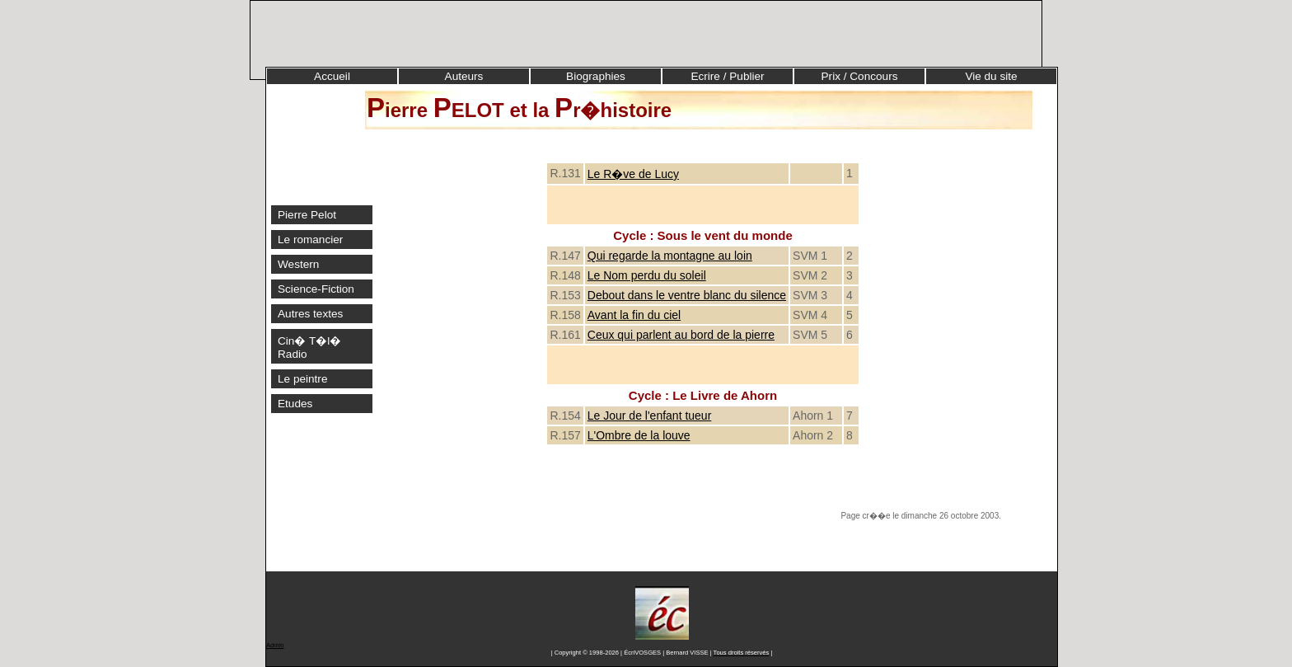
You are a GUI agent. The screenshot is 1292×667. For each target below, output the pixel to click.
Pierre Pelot (307, 215)
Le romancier (310, 239)
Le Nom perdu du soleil (646, 275)
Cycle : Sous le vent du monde (703, 235)
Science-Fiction (316, 289)
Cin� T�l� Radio (309, 347)
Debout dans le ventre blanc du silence (686, 295)
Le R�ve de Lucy (633, 174)
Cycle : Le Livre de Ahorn (703, 395)
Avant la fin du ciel (634, 315)
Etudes (295, 403)
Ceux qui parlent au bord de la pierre (681, 334)
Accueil (332, 76)
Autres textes (310, 314)
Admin (274, 645)
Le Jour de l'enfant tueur (649, 415)
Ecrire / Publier (727, 76)
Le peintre (302, 379)
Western (298, 264)
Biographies (595, 76)
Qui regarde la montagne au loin (669, 255)
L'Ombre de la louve (638, 435)
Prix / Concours (860, 76)
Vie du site (991, 76)
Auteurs (464, 76)
